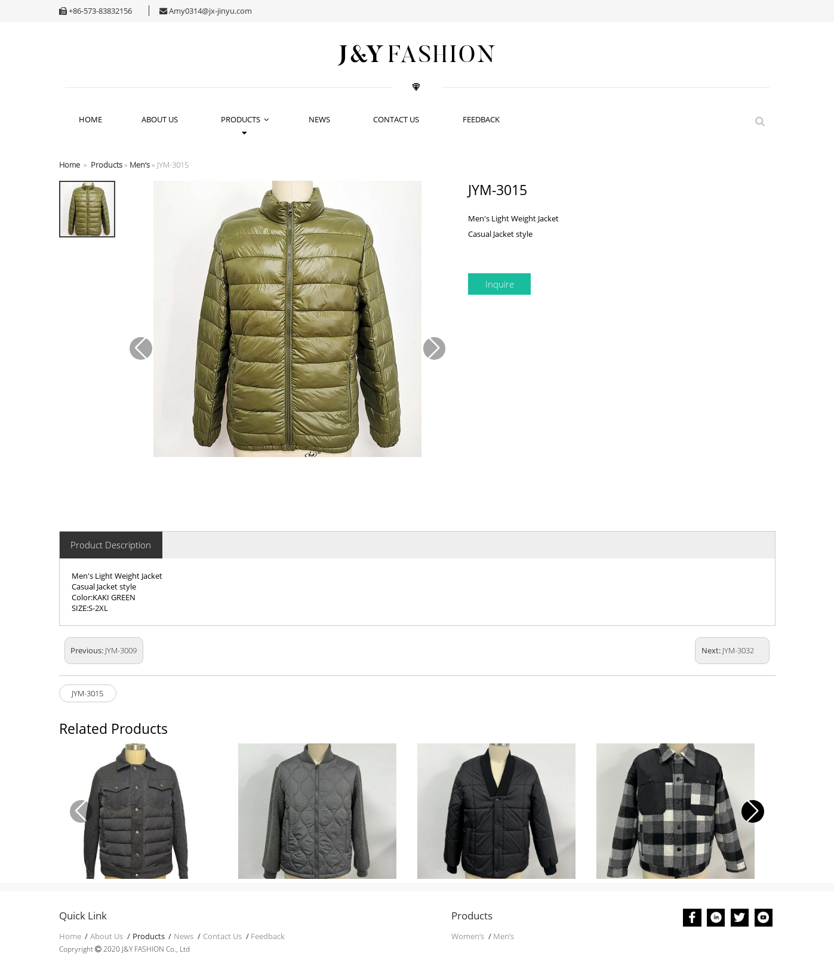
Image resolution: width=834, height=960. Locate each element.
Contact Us (398, 119)
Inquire (499, 284)
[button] (752, 811)
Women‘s (467, 936)
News (321, 119)
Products (245, 119)
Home (69, 164)
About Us (161, 119)
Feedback (483, 119)
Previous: (103, 650)
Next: (727, 650)
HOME (90, 119)
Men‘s (140, 164)
